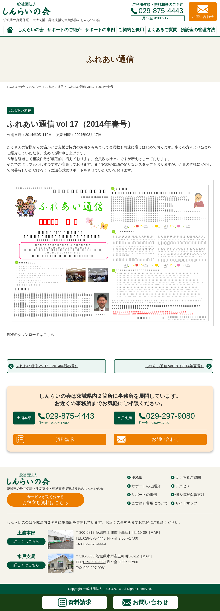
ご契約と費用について (149, 503)
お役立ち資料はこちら (45, 499)
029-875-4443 (161, 10)
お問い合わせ (166, 439)
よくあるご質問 (162, 29)
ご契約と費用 (131, 29)
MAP (154, 533)
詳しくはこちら (26, 541)
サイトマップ (186, 503)
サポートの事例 (100, 29)
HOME (136, 477)
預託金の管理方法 (198, 29)
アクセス (182, 486)
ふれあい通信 (20, 110)
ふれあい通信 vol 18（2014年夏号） (174, 366)
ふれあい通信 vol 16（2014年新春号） (47, 366)
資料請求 (65, 439)
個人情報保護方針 (190, 495)
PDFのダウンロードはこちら (30, 335)
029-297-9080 (94, 562)
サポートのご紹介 (64, 29)
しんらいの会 (31, 29)
